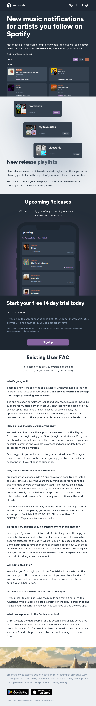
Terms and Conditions (25, 700)
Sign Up (73, 5)
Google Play (60, 682)
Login (85, 5)
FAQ (30, 54)
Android (41, 48)
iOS (49, 48)
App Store (43, 682)
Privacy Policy (11, 700)
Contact (37, 700)
